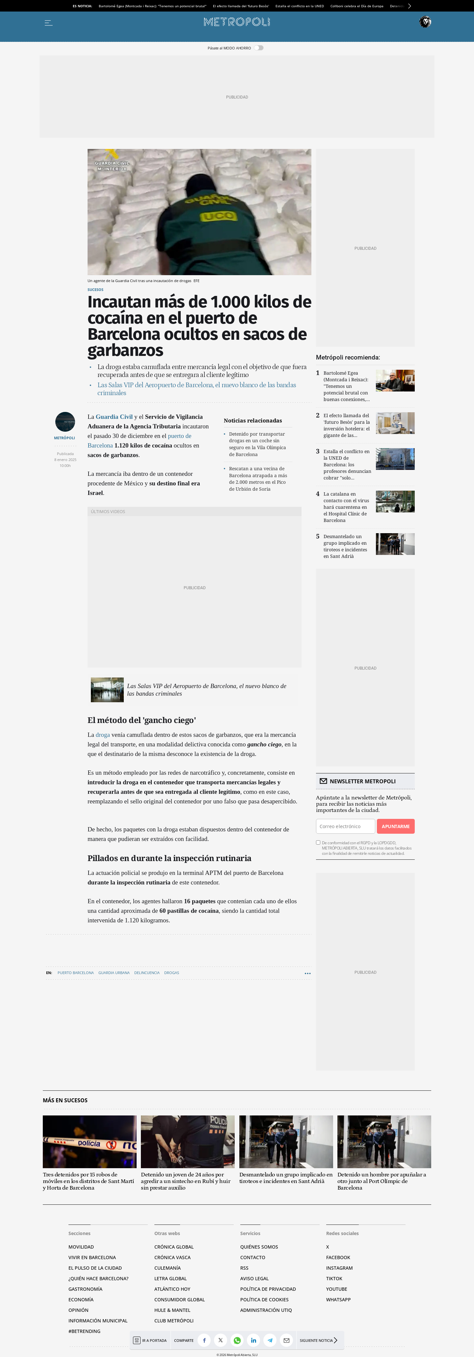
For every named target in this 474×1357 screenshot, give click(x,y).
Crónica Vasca (172, 1257)
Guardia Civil (114, 416)
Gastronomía (85, 1289)
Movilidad (81, 1247)
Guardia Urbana (114, 972)
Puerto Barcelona (76, 972)
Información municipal (97, 1320)
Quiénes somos (259, 1247)
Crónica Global (174, 1247)
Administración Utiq (266, 1310)
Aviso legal (254, 1278)
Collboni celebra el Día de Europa (356, 6)
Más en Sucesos (65, 1100)
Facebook (338, 1257)
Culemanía (167, 1268)
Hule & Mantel (172, 1310)
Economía (80, 1299)
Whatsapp (338, 1299)
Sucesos (95, 289)
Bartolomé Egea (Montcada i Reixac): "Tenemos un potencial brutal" (152, 6)
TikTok (334, 1278)
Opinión (78, 1310)
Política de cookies (264, 1299)
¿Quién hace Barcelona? (98, 1278)
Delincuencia (147, 972)
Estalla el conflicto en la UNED (300, 6)
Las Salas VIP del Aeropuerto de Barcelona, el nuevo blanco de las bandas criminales (206, 689)
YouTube (336, 1289)
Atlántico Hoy (172, 1289)
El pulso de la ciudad (95, 1268)
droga (103, 734)
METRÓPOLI (64, 437)
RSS (244, 1268)
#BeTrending (84, 1331)
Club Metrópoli (174, 1320)
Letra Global (170, 1278)
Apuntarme (395, 826)
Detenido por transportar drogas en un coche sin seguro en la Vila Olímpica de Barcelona (257, 444)
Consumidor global (179, 1299)
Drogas (171, 972)
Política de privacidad (268, 1289)
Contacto (252, 1257)
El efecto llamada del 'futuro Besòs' (241, 6)
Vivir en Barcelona (92, 1257)
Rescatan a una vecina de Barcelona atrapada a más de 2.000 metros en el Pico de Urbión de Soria (258, 478)
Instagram (339, 1268)
